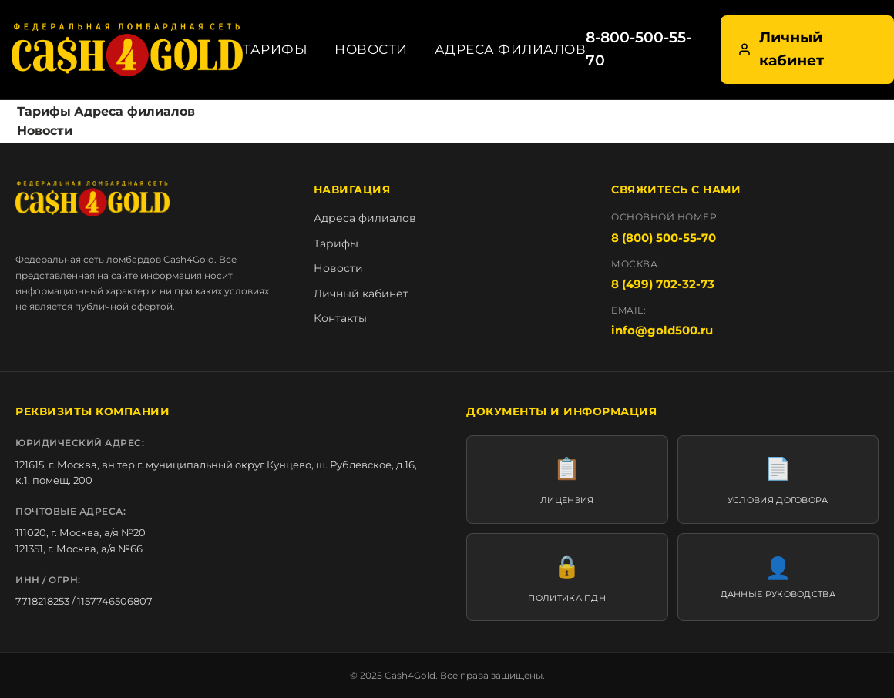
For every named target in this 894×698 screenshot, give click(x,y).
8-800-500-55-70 (638, 49)
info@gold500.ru (662, 330)
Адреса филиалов (510, 49)
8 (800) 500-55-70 (663, 237)
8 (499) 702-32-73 (662, 284)
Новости (371, 49)
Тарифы (275, 49)
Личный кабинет (781, 49)
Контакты (340, 318)
